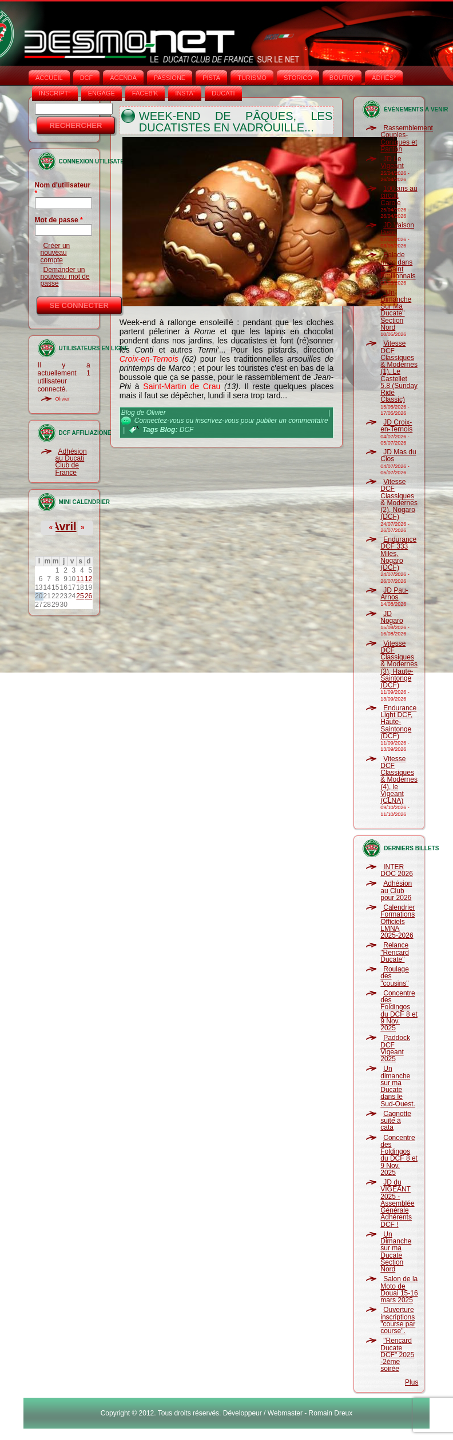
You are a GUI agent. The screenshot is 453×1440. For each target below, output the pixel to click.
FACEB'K (145, 93)
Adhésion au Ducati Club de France (71, 462)
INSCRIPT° (55, 93)
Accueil (49, 77)
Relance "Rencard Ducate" (394, 952)
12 (88, 579)
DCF (86, 77)
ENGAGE (101, 93)
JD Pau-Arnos (394, 593)
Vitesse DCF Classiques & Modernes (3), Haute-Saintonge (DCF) (399, 664)
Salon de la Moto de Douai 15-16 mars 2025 (399, 1289)
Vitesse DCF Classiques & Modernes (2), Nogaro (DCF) (399, 499)
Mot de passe (59, 220)
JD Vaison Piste (397, 228)
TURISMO (252, 77)
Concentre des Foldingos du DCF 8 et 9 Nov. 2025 (399, 1010)
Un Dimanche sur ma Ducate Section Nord (395, 1251)
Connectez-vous (159, 421)
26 (88, 596)
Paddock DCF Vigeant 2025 (395, 1048)
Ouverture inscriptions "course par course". (397, 1320)
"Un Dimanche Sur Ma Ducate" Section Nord (395, 310)
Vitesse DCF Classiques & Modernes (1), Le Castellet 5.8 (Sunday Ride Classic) (399, 371)
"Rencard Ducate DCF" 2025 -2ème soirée (397, 1355)
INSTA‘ (184, 93)
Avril (64, 526)
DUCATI (223, 93)
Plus (411, 1382)
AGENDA (123, 77)
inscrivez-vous (217, 421)
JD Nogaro (391, 617)
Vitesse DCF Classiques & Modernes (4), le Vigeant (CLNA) (399, 780)
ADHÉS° (384, 77)
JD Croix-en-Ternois (396, 425)
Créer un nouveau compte (55, 253)
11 (80, 579)
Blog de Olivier (143, 413)
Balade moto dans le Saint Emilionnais (397, 265)
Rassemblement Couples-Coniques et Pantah (406, 138)
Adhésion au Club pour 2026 (396, 890)
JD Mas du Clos (398, 455)
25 (80, 596)
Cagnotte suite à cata (395, 1121)
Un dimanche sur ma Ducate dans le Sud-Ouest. (397, 1086)
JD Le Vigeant (391, 162)
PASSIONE (169, 77)
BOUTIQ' (342, 77)
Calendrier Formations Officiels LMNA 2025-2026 (397, 921)
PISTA (211, 77)
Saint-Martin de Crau (181, 386)
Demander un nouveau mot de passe (65, 277)
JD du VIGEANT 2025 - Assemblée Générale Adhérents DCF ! (397, 1203)
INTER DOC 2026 (396, 870)
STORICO (298, 77)
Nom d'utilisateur (63, 189)
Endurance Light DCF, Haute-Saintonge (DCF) (398, 722)
